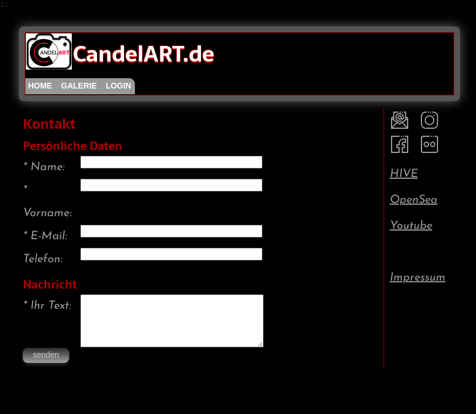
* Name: (44, 167)
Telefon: (43, 259)
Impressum (418, 277)
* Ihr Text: (47, 306)
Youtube (411, 226)
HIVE (404, 174)
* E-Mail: (45, 236)
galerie (78, 85)
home (40, 85)
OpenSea (414, 200)
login (118, 85)
